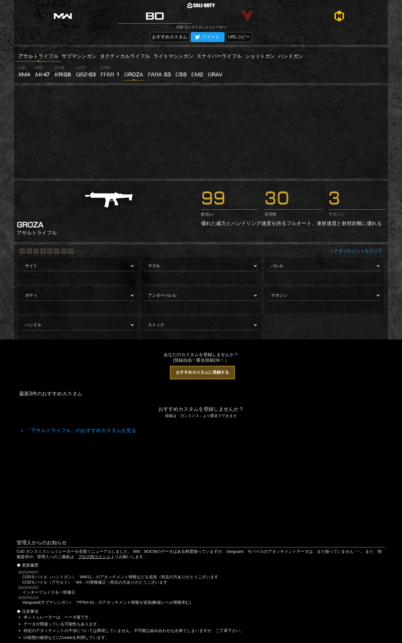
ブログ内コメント (94, 556)
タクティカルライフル (125, 56)
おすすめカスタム (169, 36)
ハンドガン (290, 56)
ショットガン (260, 56)
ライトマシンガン (173, 56)
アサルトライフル (38, 56)
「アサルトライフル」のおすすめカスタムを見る (80, 430)
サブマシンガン (79, 56)
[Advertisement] (201, 132)
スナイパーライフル (219, 56)
